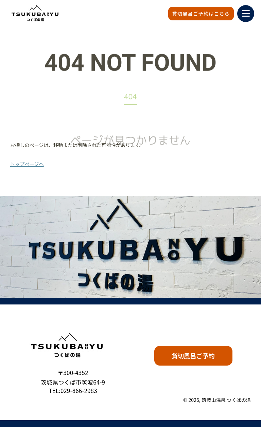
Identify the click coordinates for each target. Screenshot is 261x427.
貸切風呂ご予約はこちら (201, 13)
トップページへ (27, 164)
